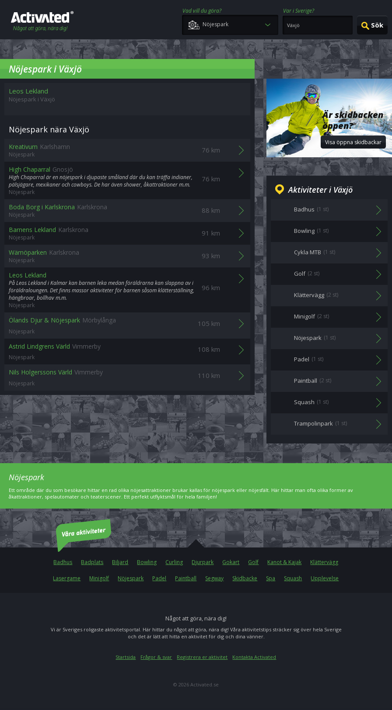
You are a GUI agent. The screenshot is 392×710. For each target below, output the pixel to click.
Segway (214, 578)
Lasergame (66, 578)
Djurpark (203, 562)
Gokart (230, 562)
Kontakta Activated (254, 657)
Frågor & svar (156, 657)
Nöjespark (131, 578)
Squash (293, 578)
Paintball (185, 578)
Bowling (147, 562)
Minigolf (99, 578)
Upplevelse (325, 578)
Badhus (62, 562)
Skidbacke (244, 578)
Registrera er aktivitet (202, 657)
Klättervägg (324, 562)
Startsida (126, 657)
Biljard (120, 562)
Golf (253, 562)
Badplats (92, 562)
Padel (159, 578)
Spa (270, 578)
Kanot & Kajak (284, 562)
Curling (174, 562)
